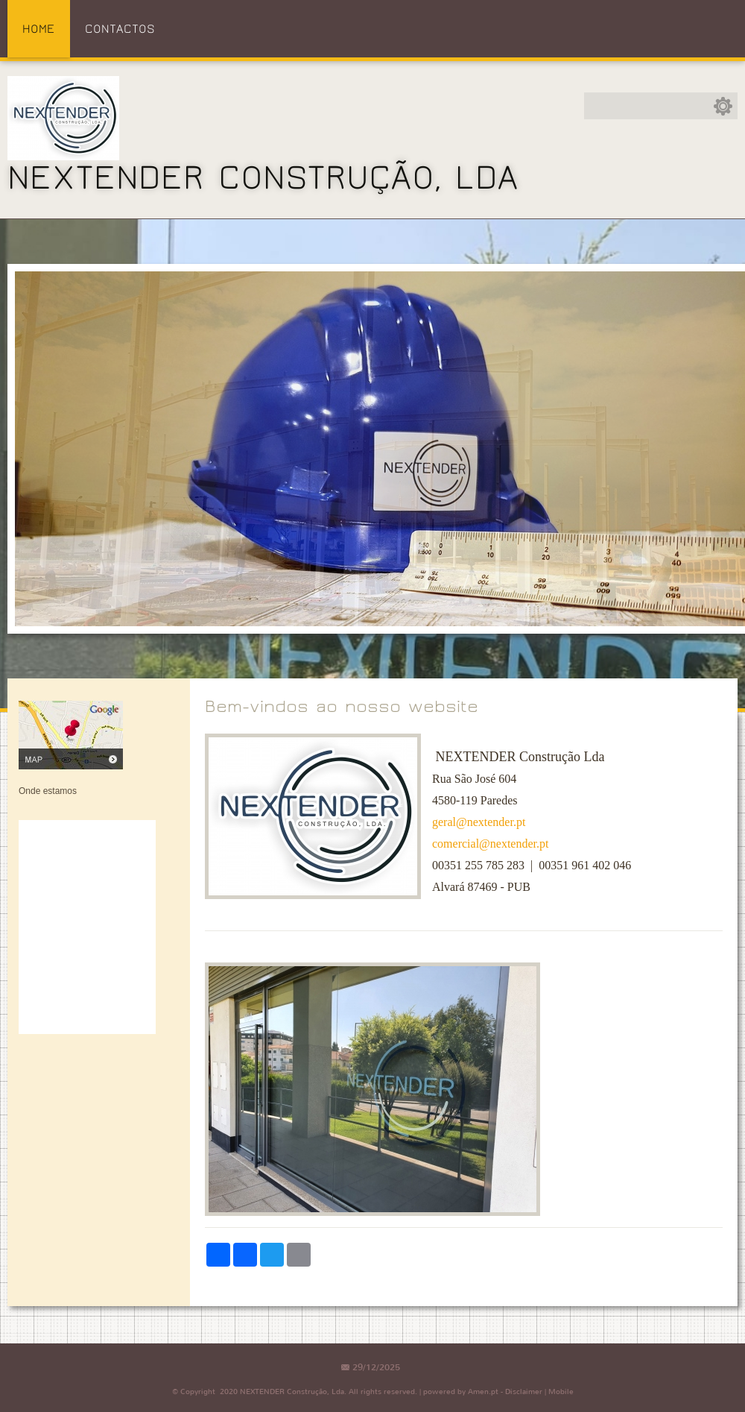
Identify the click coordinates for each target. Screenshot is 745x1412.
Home (38, 28)
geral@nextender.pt (478, 822)
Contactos (119, 28)
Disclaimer (523, 1391)
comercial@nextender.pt (490, 843)
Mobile (561, 1391)
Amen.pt (483, 1391)
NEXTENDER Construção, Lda (263, 178)
